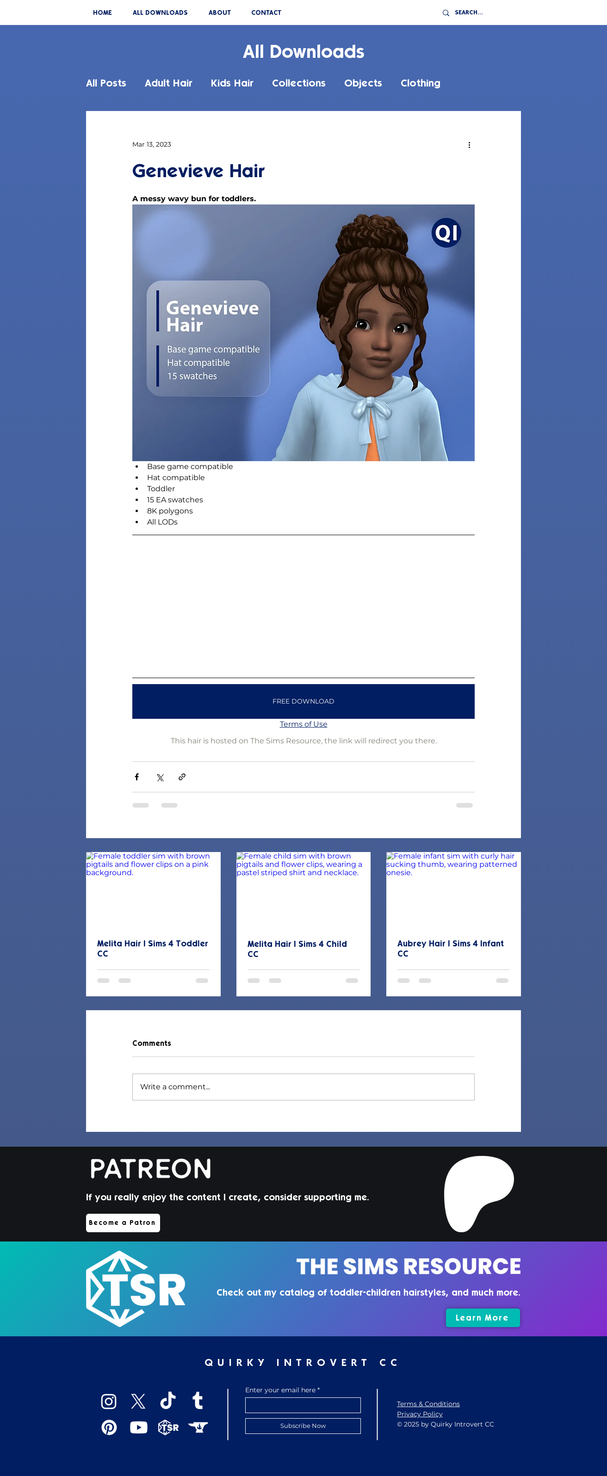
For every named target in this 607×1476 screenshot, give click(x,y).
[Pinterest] (109, 1427)
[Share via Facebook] (136, 776)
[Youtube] (139, 1427)
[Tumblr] (197, 1401)
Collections (299, 83)
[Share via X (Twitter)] (159, 776)
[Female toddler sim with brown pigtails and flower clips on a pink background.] (153, 889)
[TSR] (168, 1427)
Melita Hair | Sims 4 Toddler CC (152, 949)
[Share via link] (182, 776)
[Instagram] (109, 1401)
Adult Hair (168, 83)
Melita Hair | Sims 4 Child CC (297, 949)
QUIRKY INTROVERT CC (303, 1362)
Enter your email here (280, 1390)
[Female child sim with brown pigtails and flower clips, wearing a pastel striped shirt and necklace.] (303, 890)
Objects (363, 83)
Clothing (420, 83)
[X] (138, 1401)
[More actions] (469, 144)
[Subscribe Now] (303, 1426)
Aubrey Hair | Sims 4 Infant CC (450, 949)
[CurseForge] (198, 1427)
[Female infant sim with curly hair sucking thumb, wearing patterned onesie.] (453, 889)
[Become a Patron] (123, 1223)
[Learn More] (483, 1318)
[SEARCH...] (482, 13)
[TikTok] (168, 1401)
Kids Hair (232, 83)
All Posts (106, 83)
